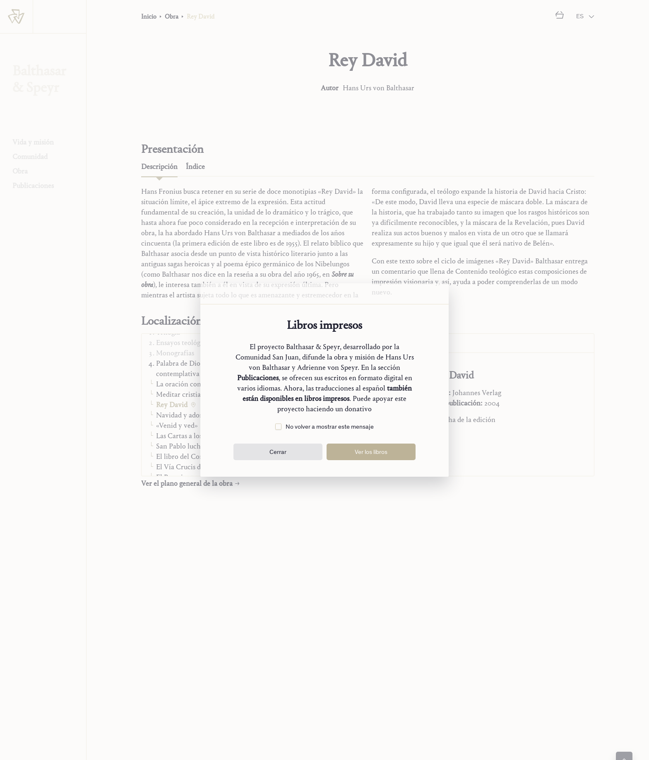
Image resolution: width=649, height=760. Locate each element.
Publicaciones (258, 378)
